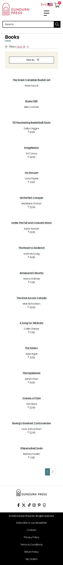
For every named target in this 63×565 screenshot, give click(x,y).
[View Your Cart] (57, 4)
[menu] (46, 13)
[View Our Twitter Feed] (23, 506)
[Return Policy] (30, 552)
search (57, 24)
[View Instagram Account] (34, 506)
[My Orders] (30, 559)
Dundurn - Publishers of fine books (16, 9)
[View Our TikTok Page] (29, 506)
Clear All (20, 46)
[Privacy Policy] (30, 537)
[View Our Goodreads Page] (44, 506)
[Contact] (30, 530)
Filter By (30, 60)
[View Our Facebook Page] (18, 506)
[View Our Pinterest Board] (39, 506)
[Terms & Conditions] (30, 544)
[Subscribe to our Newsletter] (30, 522)
